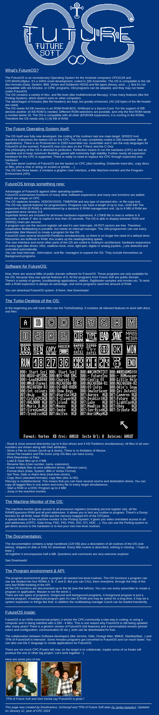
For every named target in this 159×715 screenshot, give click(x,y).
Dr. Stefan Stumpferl (123, 707)
